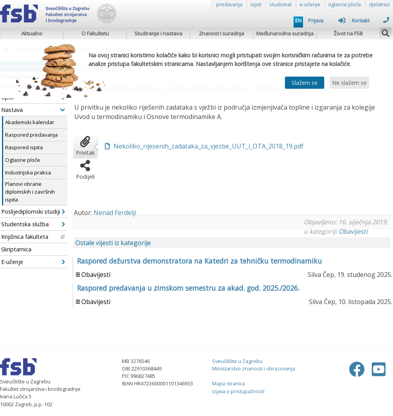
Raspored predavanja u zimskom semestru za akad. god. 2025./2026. (188, 288)
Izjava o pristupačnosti (238, 391)
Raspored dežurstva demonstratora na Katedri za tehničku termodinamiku (199, 261)
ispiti (255, 4)
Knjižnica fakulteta (33, 236)
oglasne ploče (344, 4)
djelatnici (379, 4)
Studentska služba (33, 224)
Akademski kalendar (29, 122)
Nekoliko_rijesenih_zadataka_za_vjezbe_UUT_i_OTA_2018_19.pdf (208, 146)
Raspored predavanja (31, 134)
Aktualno (31, 33)
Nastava (33, 110)
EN (298, 20)
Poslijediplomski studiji (33, 211)
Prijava (326, 20)
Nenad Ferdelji (115, 212)
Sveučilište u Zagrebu (237, 361)
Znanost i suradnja (221, 33)
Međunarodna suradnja (285, 33)
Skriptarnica (16, 249)
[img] (385, 32)
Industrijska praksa (28, 172)
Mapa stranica (228, 383)
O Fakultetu (95, 33)
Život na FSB (348, 33)
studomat (280, 4)
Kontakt (370, 20)
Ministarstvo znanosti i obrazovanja (253, 368)
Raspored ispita (24, 147)
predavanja (229, 4)
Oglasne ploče (22, 159)
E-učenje (33, 262)
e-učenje (309, 4)
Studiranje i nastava (158, 33)
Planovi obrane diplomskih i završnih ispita (30, 191)
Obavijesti (352, 231)
